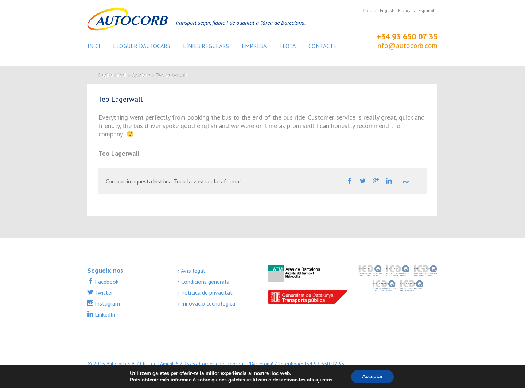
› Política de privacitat (205, 292)
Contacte (322, 46)
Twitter (103, 292)
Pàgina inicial (112, 74)
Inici (94, 46)
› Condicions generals (203, 281)
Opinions (141, 74)
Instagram (106, 303)
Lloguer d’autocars (141, 46)
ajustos (323, 380)
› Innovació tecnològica (206, 303)
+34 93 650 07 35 (407, 36)
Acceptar (372, 376)
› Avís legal (191, 270)
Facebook (105, 281)
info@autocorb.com (407, 45)
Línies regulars (206, 46)
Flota (287, 46)
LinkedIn (104, 314)
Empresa (254, 46)
